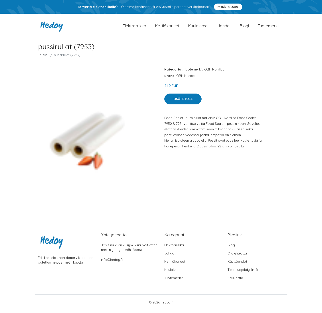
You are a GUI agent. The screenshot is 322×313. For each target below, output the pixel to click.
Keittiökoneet (167, 27)
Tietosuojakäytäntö (243, 273)
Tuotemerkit (269, 27)
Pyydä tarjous (228, 6)
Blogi (244, 27)
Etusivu (43, 58)
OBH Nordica (214, 72)
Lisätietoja (182, 102)
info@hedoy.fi (112, 263)
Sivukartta (235, 281)
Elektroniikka (134, 27)
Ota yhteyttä (237, 256)
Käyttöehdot (237, 264)
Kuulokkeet (198, 27)
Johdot (224, 27)
